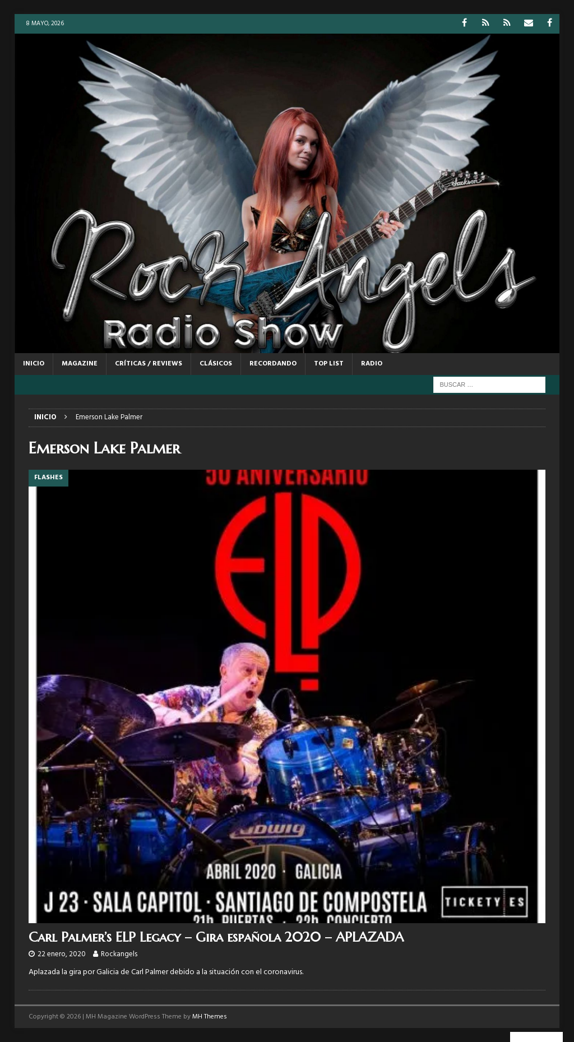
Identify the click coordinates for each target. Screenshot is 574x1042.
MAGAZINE (80, 363)
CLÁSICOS (216, 363)
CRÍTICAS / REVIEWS (148, 363)
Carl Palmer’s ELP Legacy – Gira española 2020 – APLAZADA (216, 937)
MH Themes (209, 1016)
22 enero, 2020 (62, 954)
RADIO (371, 363)
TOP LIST (329, 363)
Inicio (33, 363)
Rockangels (119, 954)
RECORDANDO (273, 363)
